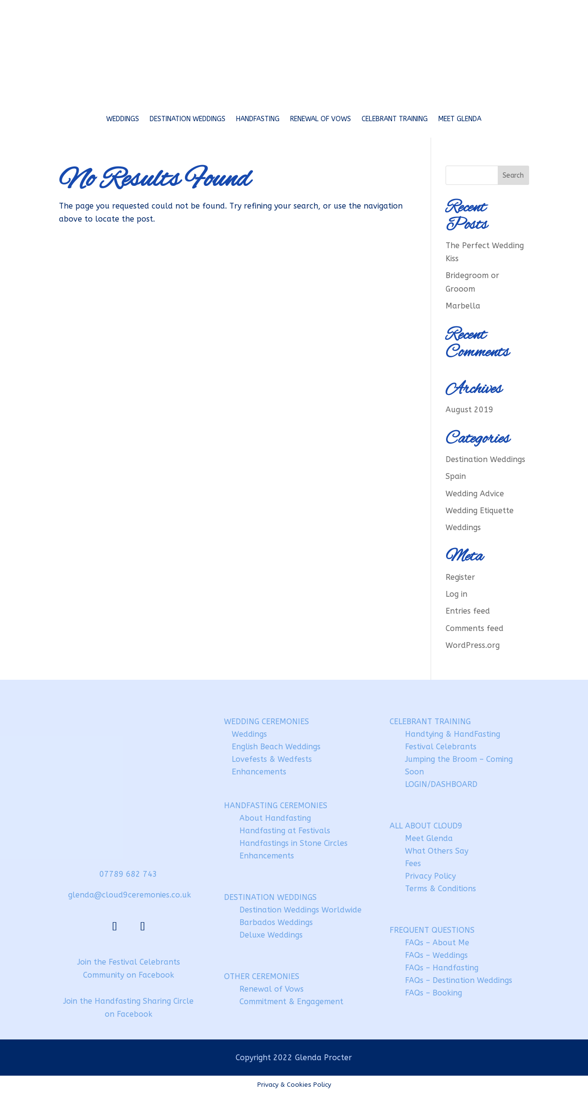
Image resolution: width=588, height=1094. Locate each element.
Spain (456, 476)
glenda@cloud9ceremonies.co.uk (129, 894)
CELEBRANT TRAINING (430, 721)
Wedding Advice (475, 493)
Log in (456, 594)
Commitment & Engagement (291, 1001)
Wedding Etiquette (480, 510)
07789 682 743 (128, 874)
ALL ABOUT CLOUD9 (426, 825)
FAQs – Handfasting (441, 967)
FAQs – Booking (433, 992)
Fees (413, 863)
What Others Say (436, 851)
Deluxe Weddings (271, 935)
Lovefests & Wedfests (272, 759)
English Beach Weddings (276, 746)
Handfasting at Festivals (284, 830)
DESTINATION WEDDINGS (270, 897)
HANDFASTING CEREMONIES (275, 805)
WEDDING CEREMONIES (266, 721)
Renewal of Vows (320, 119)
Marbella (463, 305)
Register (460, 577)
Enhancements (259, 771)
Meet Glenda (459, 119)
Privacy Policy (430, 876)
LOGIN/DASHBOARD (441, 784)
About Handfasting (275, 818)
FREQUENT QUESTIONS (432, 930)
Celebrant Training (395, 119)
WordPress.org (473, 645)
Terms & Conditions (440, 888)
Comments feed (475, 628)
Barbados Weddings (276, 922)
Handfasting (258, 119)
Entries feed (468, 611)
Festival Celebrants (440, 746)
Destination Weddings (187, 119)
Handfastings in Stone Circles (293, 843)
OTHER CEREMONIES (261, 976)
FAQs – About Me (437, 942)
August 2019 (469, 409)
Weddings (122, 119)
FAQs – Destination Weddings (458, 980)
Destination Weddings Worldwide (300, 909)
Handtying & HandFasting (452, 734)
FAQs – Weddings (436, 955)
